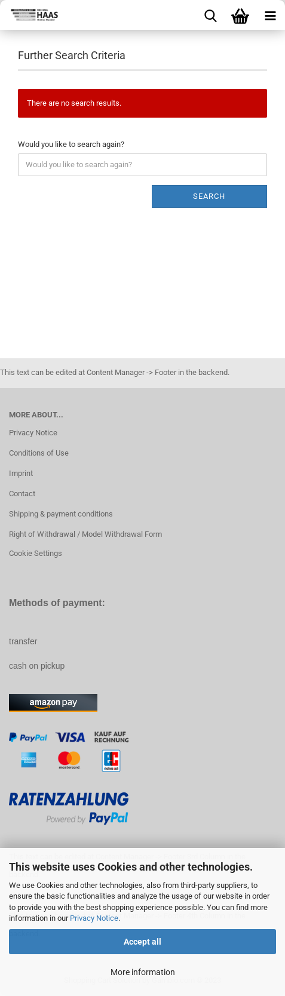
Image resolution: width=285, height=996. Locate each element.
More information (143, 972)
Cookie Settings (35, 553)
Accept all (142, 941)
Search (209, 196)
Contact (22, 493)
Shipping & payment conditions (61, 513)
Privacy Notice (94, 918)
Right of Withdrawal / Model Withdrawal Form (85, 534)
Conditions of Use (39, 452)
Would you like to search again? (71, 144)
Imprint (21, 473)
